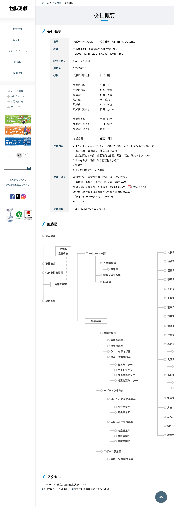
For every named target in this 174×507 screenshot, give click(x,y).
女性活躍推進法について (17, 185)
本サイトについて (19, 96)
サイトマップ (17, 106)
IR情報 (17, 62)
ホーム (45, 3)
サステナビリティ (17, 51)
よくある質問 (17, 91)
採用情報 (18, 73)
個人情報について (17, 180)
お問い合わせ (17, 101)
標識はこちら (140, 186)
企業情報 (18, 28)
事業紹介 (18, 40)
